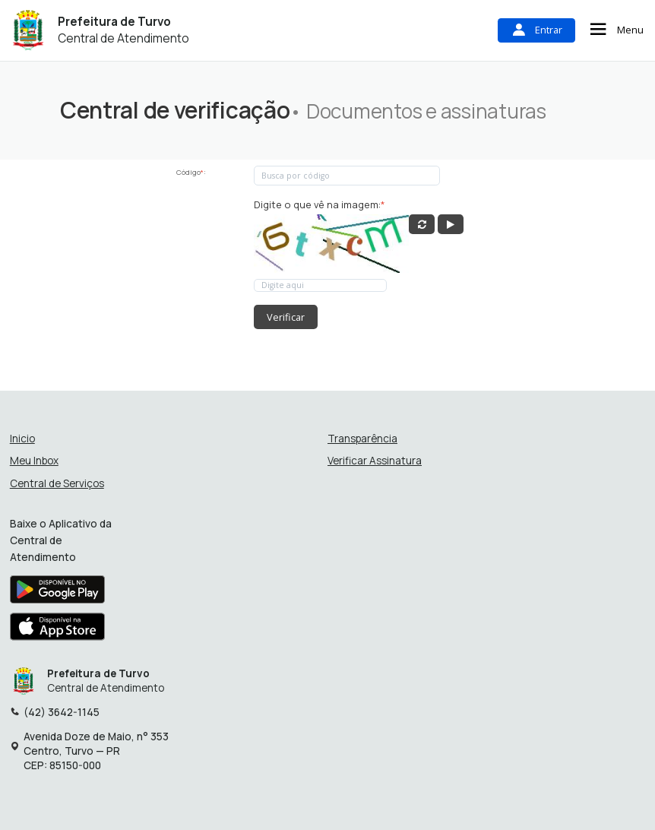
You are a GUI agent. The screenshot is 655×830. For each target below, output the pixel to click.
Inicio (22, 438)
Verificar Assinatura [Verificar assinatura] (375, 461)
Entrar (536, 30)
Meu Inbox (34, 461)
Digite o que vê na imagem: (319, 204)
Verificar (286, 317)
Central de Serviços (57, 483)
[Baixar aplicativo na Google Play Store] (57, 593)
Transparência (362, 438)
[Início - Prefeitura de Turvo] (28, 30)
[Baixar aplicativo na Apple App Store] (58, 631)
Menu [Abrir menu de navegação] (615, 30)
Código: (191, 172)
